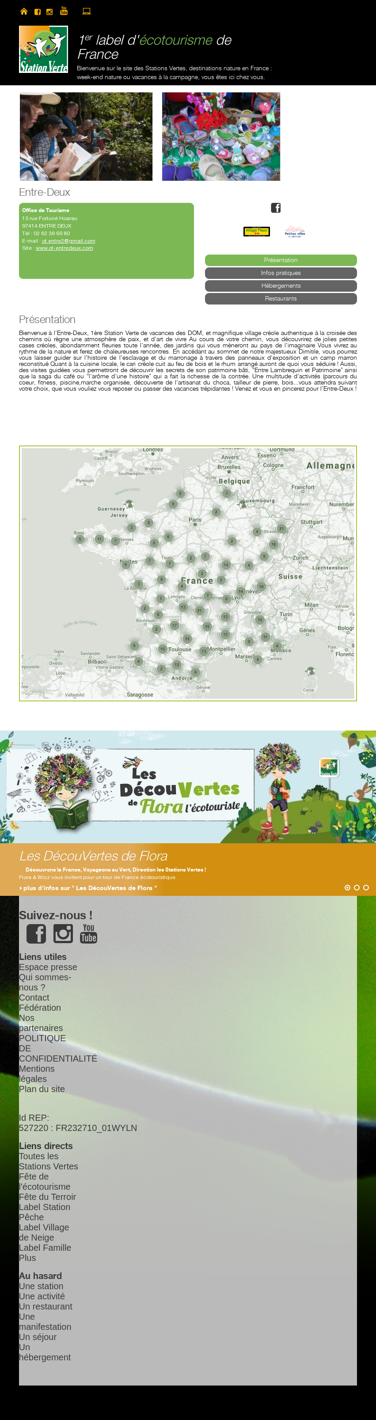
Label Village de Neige (44, 1232)
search (117, 11)
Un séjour (38, 1337)
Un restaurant (45, 1306)
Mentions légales (37, 1074)
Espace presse (48, 967)
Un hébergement (45, 1352)
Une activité (42, 1296)
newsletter (102, 11)
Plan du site (42, 1089)
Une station (41, 1286)
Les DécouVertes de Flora (93, 857)
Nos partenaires (41, 1023)
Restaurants (281, 299)
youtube (67, 11)
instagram (49, 11)
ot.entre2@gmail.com (68, 241)
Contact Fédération (40, 1003)
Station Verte (43, 49)
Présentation (281, 260)
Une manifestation (45, 1322)
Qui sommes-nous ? (45, 982)
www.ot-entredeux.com (64, 248)
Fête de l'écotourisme (45, 1182)
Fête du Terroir (47, 1197)
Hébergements (281, 286)
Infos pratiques (281, 273)
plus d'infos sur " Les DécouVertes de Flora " (90, 888)
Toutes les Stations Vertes (49, 1161)
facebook (37, 11)
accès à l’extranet (86, 11)
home (24, 11)
